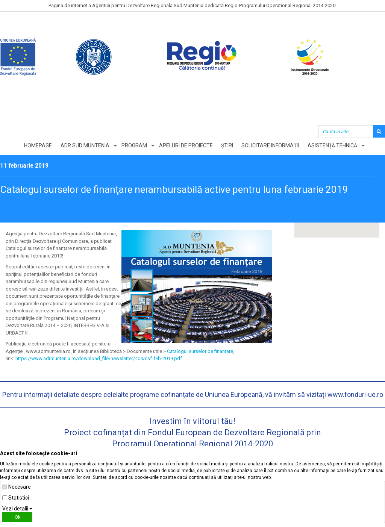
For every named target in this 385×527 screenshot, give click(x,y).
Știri (227, 145)
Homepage (37, 145)
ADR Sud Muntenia (84, 145)
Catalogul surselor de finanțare (200, 351)
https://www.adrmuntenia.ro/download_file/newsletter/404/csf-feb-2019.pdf (98, 358)
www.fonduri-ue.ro (355, 394)
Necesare (19, 487)
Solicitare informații (271, 145)
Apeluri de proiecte (186, 145)
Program (134, 145)
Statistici (18, 498)
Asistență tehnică (333, 145)
